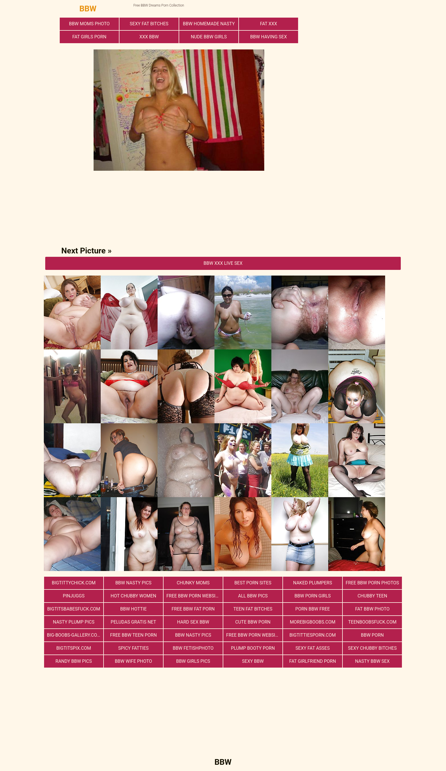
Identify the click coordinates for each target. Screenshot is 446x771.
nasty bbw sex (372, 661)
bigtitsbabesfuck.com (73, 609)
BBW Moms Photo (89, 23)
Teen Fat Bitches (252, 609)
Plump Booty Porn (253, 648)
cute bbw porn (253, 622)
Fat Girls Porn (89, 36)
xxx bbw (149, 36)
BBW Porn (372, 635)
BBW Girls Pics (193, 661)
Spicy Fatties (133, 648)
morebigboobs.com (312, 622)
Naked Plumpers (312, 582)
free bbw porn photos (372, 582)
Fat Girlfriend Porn (312, 661)
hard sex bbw (193, 622)
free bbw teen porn (133, 635)
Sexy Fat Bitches (149, 23)
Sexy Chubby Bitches (372, 648)
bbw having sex (268, 36)
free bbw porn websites (194, 596)
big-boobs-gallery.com (74, 635)
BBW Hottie (133, 609)
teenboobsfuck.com (372, 622)
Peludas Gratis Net (133, 622)
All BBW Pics (253, 596)
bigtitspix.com (73, 648)
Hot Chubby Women (133, 596)
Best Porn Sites (252, 582)
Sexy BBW (253, 661)
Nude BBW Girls (209, 36)
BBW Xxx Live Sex (222, 263)
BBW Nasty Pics (133, 582)
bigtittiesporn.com (312, 635)
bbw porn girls (312, 596)
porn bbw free (312, 609)
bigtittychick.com (74, 582)
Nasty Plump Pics (73, 622)
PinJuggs (73, 596)
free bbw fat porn (193, 609)
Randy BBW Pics (73, 661)
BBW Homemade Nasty (209, 23)
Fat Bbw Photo (372, 609)
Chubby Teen (372, 596)
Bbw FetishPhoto (193, 648)
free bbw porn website (253, 635)
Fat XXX (268, 23)
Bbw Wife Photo (133, 661)
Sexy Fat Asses (313, 648)
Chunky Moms (193, 582)
